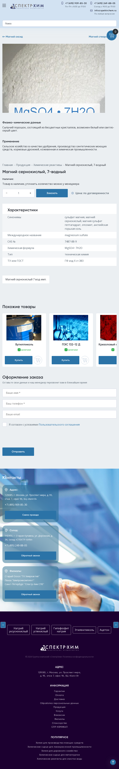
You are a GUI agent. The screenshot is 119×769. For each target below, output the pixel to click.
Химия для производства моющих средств (59, 743)
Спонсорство (59, 723)
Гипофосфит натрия (61, 630)
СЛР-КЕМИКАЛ (59, 727)
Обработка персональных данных (59, 703)
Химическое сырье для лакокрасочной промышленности (60, 747)
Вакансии (59, 715)
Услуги (59, 711)
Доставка (59, 699)
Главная (7, 165)
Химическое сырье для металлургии (59, 755)
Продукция (23, 165)
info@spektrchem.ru (105, 10)
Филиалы (59, 719)
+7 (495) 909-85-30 (76, 3)
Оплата (59, 695)
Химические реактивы (48, 165)
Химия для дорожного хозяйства (59, 751)
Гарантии (59, 691)
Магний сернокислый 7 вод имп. (25, 279)
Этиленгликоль (84, 630)
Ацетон (104, 630)
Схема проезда (30, 515)
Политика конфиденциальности (78, 656)
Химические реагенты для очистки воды (59, 759)
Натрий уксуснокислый (18, 630)
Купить (19, 360)
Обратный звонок (30, 555)
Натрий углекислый (40, 630)
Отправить (18, 451)
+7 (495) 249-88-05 (104, 3)
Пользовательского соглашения (59, 424)
